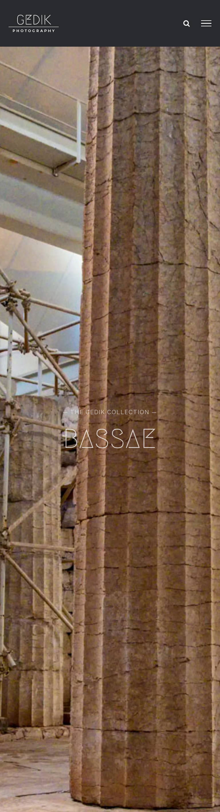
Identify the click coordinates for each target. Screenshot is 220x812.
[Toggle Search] (186, 23)
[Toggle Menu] (206, 23)
